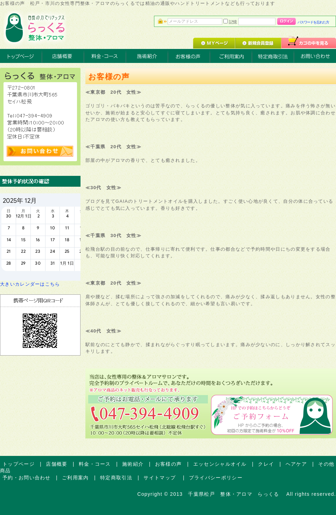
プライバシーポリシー (216, 477)
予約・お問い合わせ (26, 477)
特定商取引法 (116, 477)
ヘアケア (296, 464)
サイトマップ (160, 477)
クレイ (266, 464)
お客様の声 (168, 464)
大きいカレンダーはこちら (30, 284)
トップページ (18, 464)
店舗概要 (56, 464)
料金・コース (95, 464)
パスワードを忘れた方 (313, 22)
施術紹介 (133, 464)
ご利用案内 (75, 477)
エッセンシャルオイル (220, 464)
